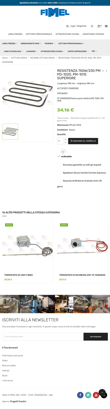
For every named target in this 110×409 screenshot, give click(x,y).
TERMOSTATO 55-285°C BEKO (18, 275)
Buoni (5, 375)
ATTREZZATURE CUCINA (67, 34)
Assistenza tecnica (93, 34)
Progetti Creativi (18, 401)
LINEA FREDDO (15, 34)
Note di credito (9, 365)
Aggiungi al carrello (83, 141)
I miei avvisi (7, 380)
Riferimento (63, 125)
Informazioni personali (12, 355)
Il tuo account (10, 347)
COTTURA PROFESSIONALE (39, 34)
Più (93, 51)
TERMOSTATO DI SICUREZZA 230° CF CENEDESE (82, 275)
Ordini (5, 360)
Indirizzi (5, 370)
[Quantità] (60, 141)
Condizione (62, 130)
